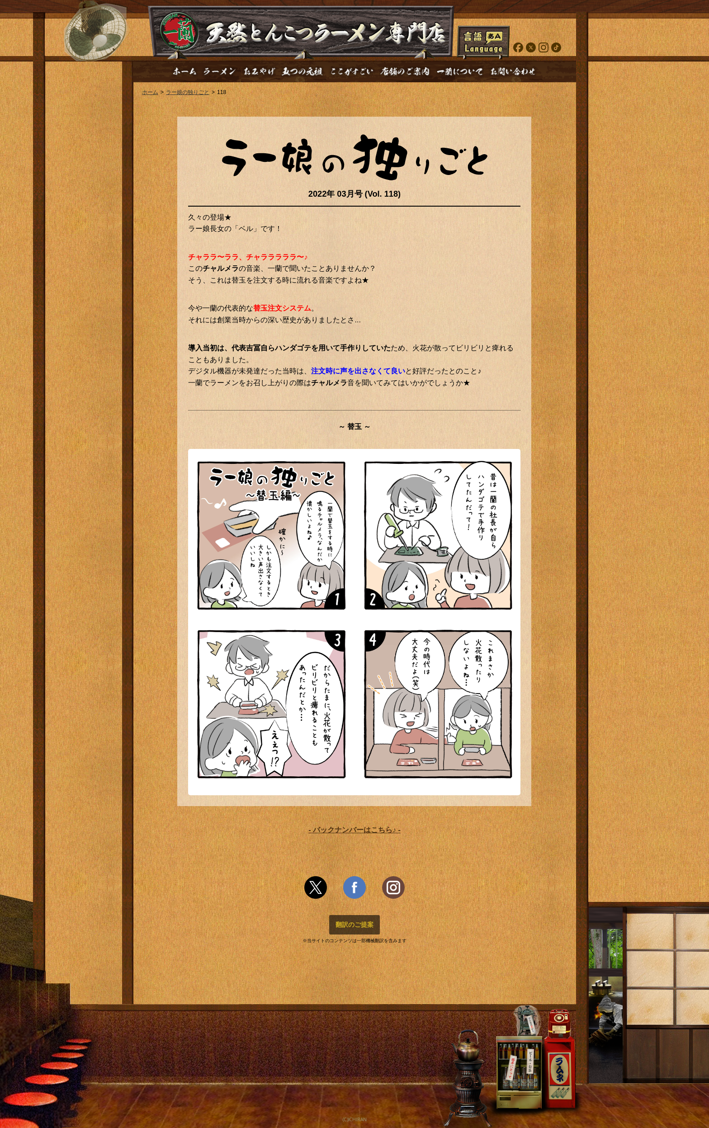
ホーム (150, 92)
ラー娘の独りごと (187, 92)
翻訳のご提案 (354, 924)
